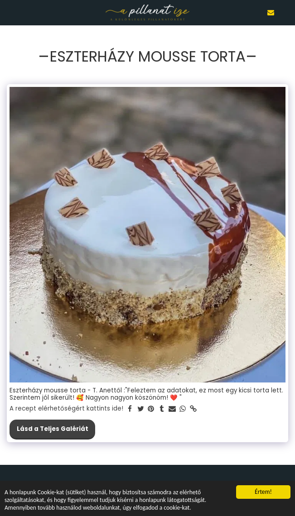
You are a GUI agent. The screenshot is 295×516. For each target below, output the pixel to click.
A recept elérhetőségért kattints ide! (66, 409)
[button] (10, 12)
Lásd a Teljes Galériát (52, 429)
